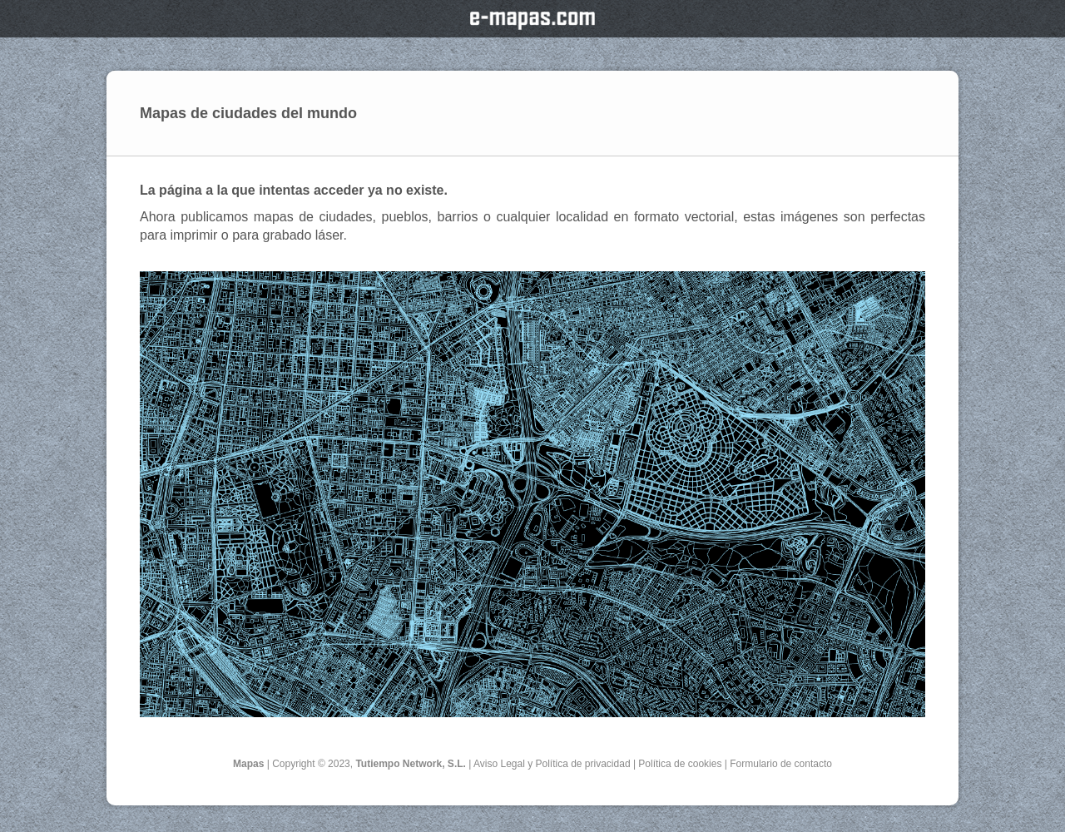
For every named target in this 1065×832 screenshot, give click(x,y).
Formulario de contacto (781, 764)
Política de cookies (679, 764)
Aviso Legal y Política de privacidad (552, 764)
